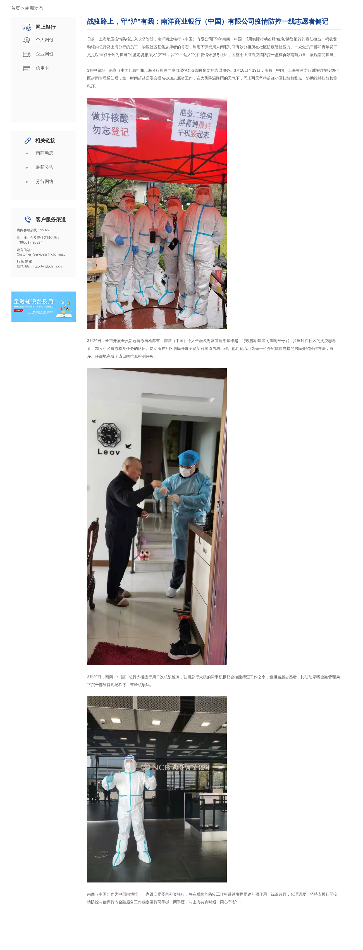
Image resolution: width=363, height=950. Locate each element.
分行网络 (37, 182)
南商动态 (37, 153)
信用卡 (35, 68)
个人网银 (37, 40)
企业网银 (37, 54)
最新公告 (37, 167)
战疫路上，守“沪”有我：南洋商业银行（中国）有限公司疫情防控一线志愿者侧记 (207, 21)
